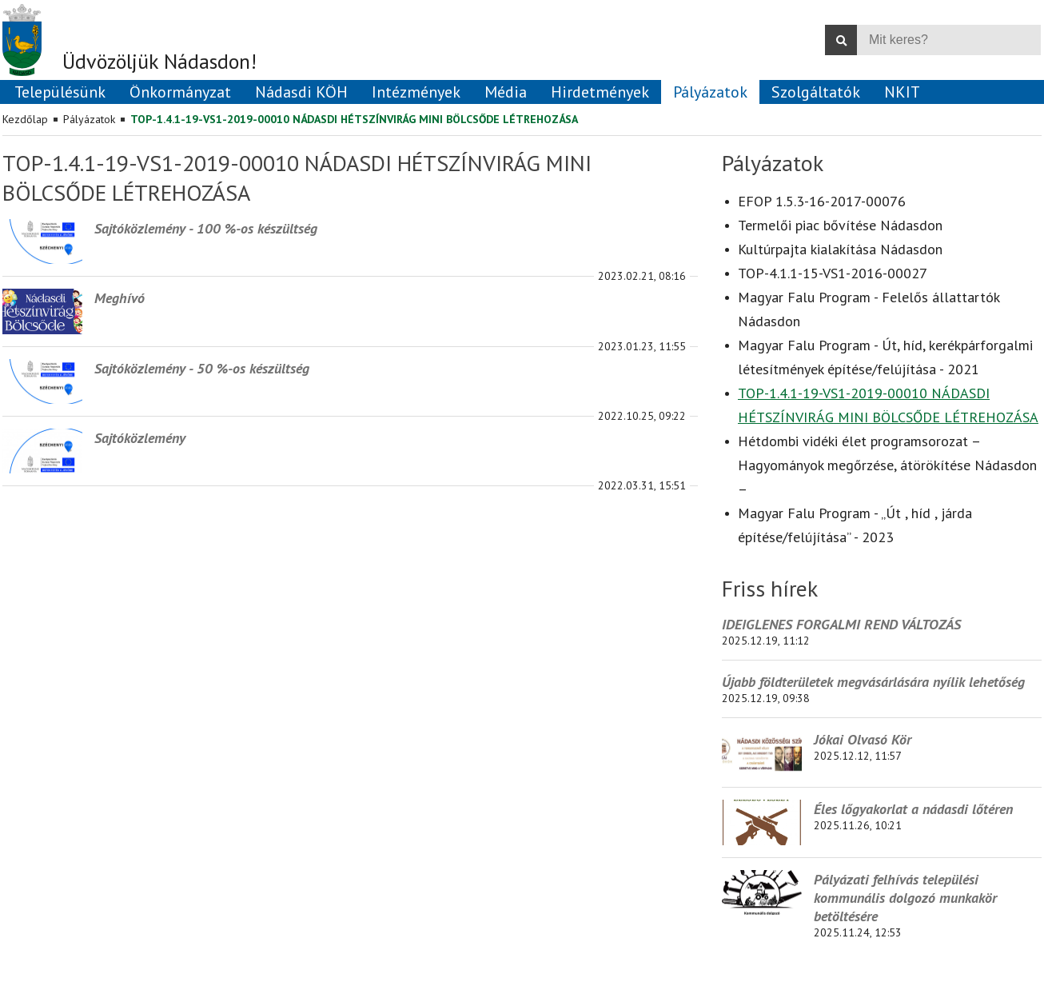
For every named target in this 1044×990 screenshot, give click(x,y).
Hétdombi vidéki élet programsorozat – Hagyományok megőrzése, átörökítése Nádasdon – (887, 465)
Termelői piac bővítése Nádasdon (840, 225)
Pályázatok (89, 119)
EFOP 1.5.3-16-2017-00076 (822, 201)
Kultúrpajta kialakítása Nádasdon (840, 249)
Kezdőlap (25, 119)
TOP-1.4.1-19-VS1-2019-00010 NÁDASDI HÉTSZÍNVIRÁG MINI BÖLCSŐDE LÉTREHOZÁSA (354, 119)
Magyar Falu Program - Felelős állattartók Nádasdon (868, 309)
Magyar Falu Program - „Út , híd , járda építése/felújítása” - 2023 (855, 525)
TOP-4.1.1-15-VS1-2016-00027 (832, 273)
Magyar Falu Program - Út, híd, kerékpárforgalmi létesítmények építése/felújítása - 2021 (885, 357)
